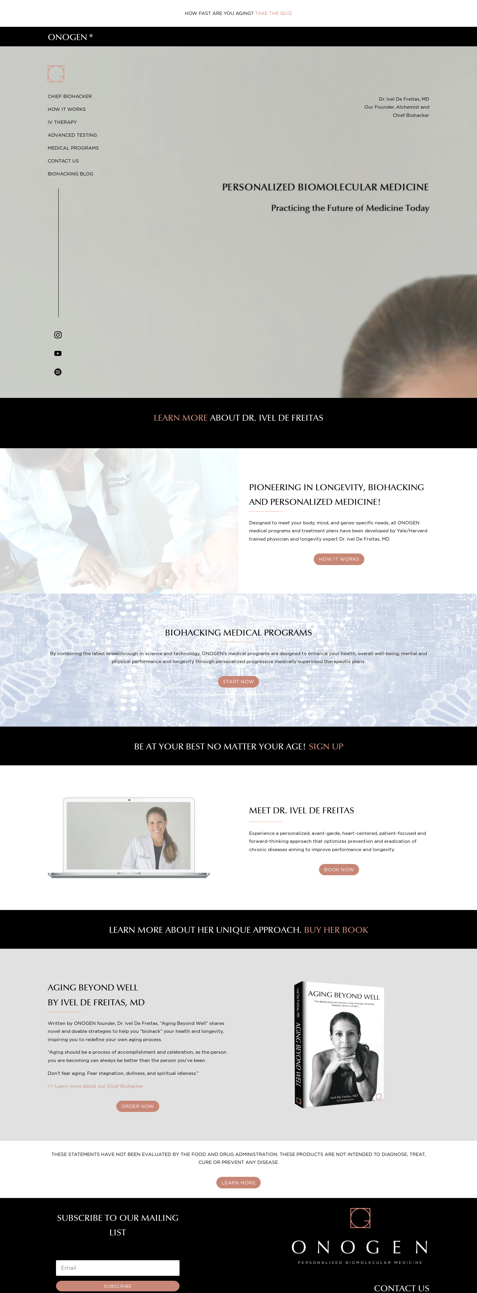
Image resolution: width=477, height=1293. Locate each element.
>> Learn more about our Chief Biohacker (95, 1086)
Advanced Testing (72, 135)
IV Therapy (62, 122)
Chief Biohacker (70, 96)
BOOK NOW (339, 870)
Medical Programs (73, 148)
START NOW (238, 682)
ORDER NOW (137, 1106)
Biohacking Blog (70, 173)
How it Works (67, 109)
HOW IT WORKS (339, 559)
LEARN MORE (239, 1183)
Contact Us (63, 161)
